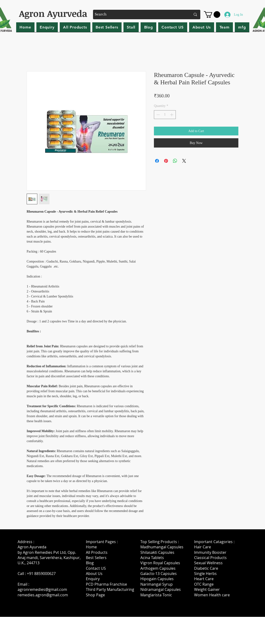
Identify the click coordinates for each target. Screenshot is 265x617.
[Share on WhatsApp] (175, 161)
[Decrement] (158, 114)
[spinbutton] (165, 114)
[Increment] (172, 114)
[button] (212, 14)
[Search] (139, 14)
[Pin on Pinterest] (166, 161)
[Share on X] (184, 161)
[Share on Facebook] (157, 161)
